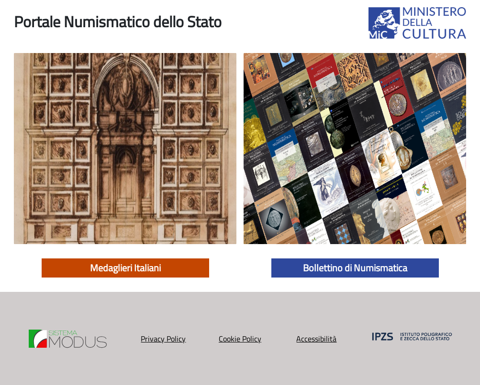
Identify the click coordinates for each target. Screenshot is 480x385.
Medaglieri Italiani (125, 267)
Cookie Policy (240, 338)
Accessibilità (316, 338)
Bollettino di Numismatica (355, 267)
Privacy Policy (163, 338)
